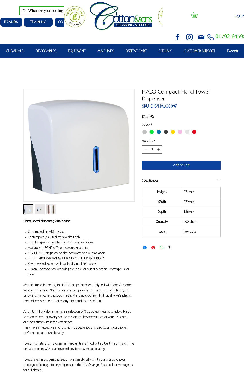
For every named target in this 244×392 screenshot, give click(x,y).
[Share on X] (170, 247)
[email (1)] (201, 37)
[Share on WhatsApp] (161, 247)
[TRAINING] (38, 22)
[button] (197, 15)
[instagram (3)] (189, 37)
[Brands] (11, 22)
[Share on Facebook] (144, 247)
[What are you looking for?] (52, 11)
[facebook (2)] (177, 37)
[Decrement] (145, 149)
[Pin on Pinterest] (153, 247)
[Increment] (159, 149)
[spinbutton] (152, 149)
